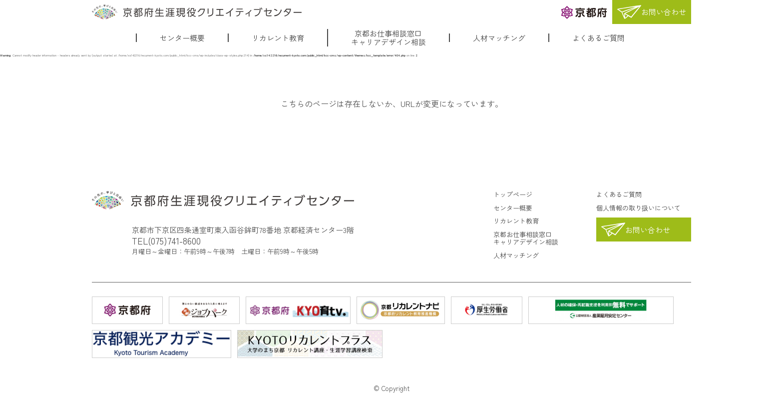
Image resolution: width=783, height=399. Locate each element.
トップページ (512, 194)
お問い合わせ (647, 229)
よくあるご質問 (598, 38)
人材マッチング (499, 38)
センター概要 (182, 38)
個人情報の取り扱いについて (638, 207)
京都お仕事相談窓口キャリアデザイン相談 (388, 37)
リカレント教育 (278, 38)
